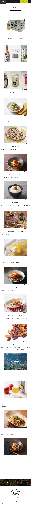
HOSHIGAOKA (7, 501)
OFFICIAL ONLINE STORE (15, 482)
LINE (5, 503)
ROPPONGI (20, 499)
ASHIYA (5, 499)
